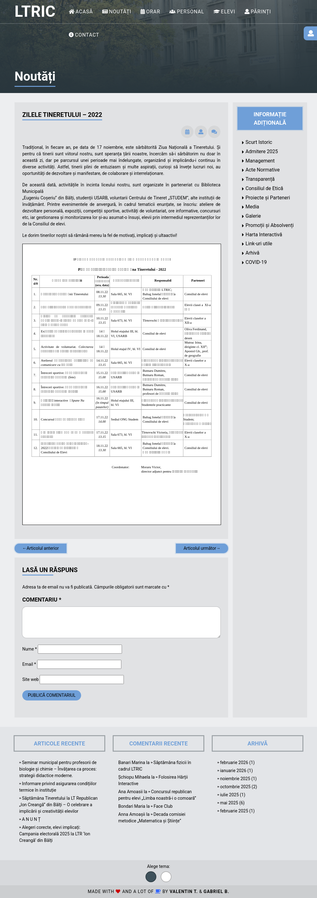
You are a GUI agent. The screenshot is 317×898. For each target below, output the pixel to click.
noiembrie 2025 (235, 778)
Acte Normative (262, 170)
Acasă (84, 12)
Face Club (163, 806)
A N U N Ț (31, 819)
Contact (87, 35)
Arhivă (252, 253)
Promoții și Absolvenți (269, 225)
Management (260, 161)
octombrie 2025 (235, 786)
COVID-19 (256, 262)
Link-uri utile (258, 244)
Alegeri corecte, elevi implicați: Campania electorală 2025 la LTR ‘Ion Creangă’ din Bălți (54, 834)
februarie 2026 (234, 762)
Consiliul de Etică (264, 188)
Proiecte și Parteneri (267, 198)
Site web (30, 679)
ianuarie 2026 (233, 770)
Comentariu (41, 599)
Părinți (261, 12)
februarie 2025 (234, 810)
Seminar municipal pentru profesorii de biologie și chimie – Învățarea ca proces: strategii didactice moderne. (58, 769)
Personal (190, 12)
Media (252, 207)
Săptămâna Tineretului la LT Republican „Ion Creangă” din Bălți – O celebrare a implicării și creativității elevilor (58, 805)
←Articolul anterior (40, 548)
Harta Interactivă (263, 235)
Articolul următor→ (202, 548)
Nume (29, 649)
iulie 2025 (229, 794)
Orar (153, 12)
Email (29, 664)
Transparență (260, 179)
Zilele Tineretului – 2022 (62, 114)
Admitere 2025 (261, 151)
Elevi (228, 12)
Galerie (253, 216)
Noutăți (120, 12)
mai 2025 (229, 802)
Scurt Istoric (258, 142)
